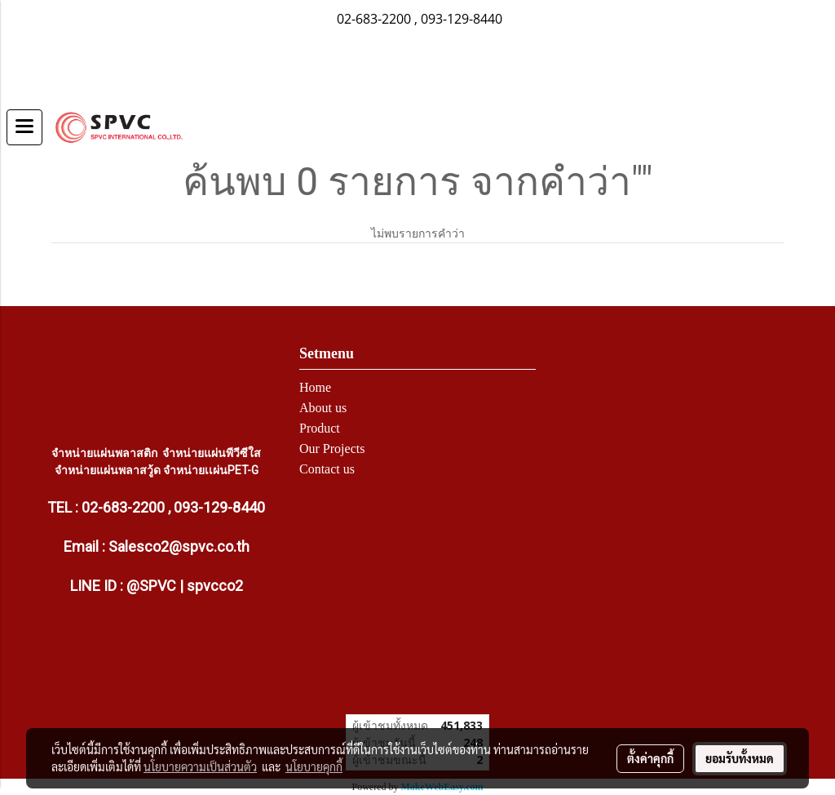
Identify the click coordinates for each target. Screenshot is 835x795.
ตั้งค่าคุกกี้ (650, 758)
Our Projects (331, 448)
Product (319, 428)
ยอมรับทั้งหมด (739, 758)
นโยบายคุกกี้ (313, 766)
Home (315, 387)
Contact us (327, 469)
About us (323, 408)
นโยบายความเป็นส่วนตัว (200, 766)
